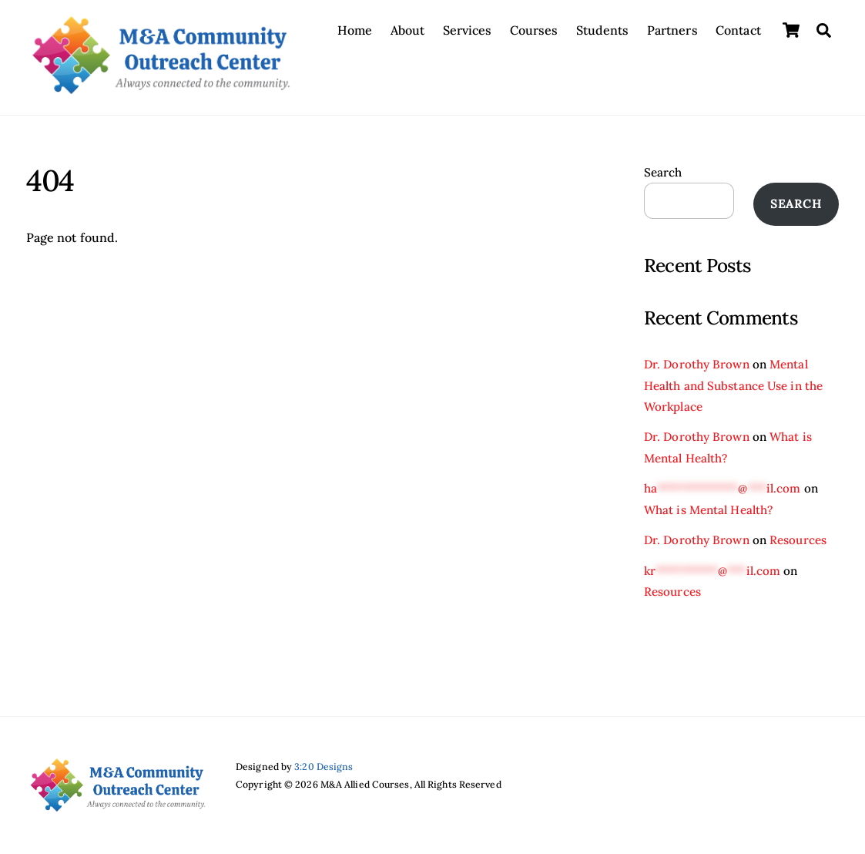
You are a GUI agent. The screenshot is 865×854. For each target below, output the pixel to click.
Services (467, 30)
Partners (672, 30)
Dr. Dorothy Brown (696, 364)
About (408, 30)
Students (602, 30)
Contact (738, 30)
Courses (534, 30)
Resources (797, 540)
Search (663, 172)
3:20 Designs (323, 766)
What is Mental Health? (708, 510)
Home (354, 30)
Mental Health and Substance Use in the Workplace (733, 385)
